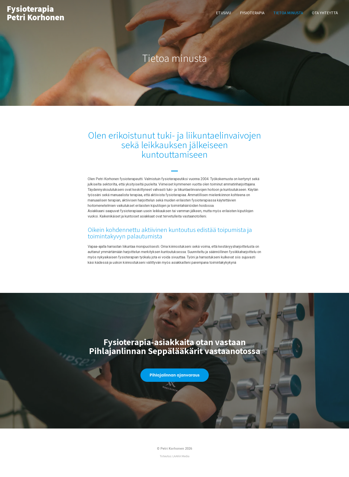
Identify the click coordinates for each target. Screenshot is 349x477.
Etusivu (223, 12)
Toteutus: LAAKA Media (174, 456)
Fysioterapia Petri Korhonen (35, 13)
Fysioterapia (252, 12)
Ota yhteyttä (325, 12)
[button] (174, 375)
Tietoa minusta (288, 12)
